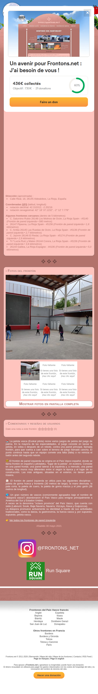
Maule (60, 618)
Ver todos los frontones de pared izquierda (32, 520)
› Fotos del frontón (21, 271)
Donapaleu (59, 624)
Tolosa (49, 639)
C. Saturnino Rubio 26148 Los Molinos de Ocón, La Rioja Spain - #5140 (49, 218)
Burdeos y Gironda (49, 636)
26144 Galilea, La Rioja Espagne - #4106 (32, 246)
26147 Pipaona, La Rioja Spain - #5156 (31, 224)
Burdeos (49, 633)
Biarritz (38, 618)
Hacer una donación (49, 675)
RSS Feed (87, 657)
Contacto (77, 657)
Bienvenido (33, 657)
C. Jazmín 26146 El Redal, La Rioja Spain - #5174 (37, 235)
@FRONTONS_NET (49, 547)
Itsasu (60, 615)
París (49, 645)
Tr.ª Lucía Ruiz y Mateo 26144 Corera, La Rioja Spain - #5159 (43, 241)
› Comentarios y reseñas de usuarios (33, 423)
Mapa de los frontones (62, 657)
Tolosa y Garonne (49, 642)
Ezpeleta (59, 613)
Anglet (38, 613)
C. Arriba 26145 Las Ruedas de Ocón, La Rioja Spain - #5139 (43, 229)
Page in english (57, 659)
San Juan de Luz (38, 624)
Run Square (49, 570)
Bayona (38, 615)
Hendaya (38, 621)
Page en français (41, 659)
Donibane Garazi (59, 621)
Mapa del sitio (46, 657)
